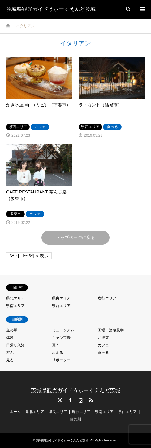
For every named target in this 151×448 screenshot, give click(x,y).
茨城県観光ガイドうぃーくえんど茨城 (75, 390)
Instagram (81, 400)
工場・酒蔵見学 (111, 330)
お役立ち (105, 337)
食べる (103, 352)
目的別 (75, 419)
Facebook (70, 400)
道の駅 (11, 330)
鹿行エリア (107, 298)
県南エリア (15, 306)
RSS (91, 400)
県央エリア (61, 298)
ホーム (15, 412)
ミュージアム (63, 330)
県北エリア (15, 298)
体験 (10, 337)
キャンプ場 (61, 337)
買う (55, 345)
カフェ (103, 345)
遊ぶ (10, 352)
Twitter (60, 400)
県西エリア (61, 306)
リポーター (61, 360)
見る (10, 360)
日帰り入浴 (15, 345)
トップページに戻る (75, 237)
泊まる (57, 352)
